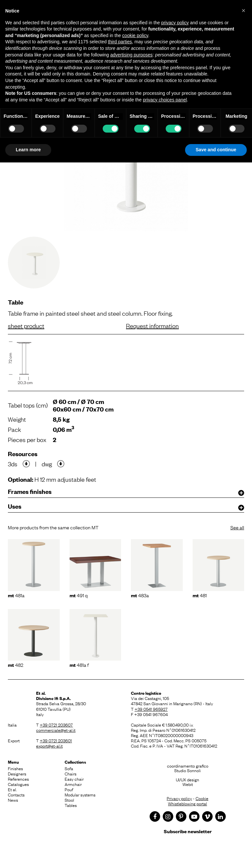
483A (140, 595)
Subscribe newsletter (188, 831)
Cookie (202, 798)
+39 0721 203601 (56, 740)
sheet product (26, 325)
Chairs (70, 773)
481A (16, 595)
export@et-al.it (49, 745)
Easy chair (74, 778)
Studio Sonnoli (187, 770)
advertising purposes (131, 54)
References (18, 778)
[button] (243, 10)
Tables (71, 805)
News (13, 799)
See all (237, 527)
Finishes (15, 768)
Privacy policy (179, 798)
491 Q (79, 595)
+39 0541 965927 (151, 709)
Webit (187, 784)
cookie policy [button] (135, 35)
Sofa (69, 768)
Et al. (12, 789)
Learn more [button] (28, 149)
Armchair (73, 784)
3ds (12, 464)
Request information (152, 325)
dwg (47, 464)
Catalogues (18, 784)
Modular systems (80, 794)
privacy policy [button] (175, 22)
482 (15, 664)
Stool (69, 799)
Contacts (16, 794)
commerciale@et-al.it (55, 730)
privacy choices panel (165, 99)
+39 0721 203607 (56, 724)
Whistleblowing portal (187, 803)
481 (200, 595)
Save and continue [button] (216, 149)
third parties (120, 41)
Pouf (69, 789)
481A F (79, 664)
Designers (17, 773)
